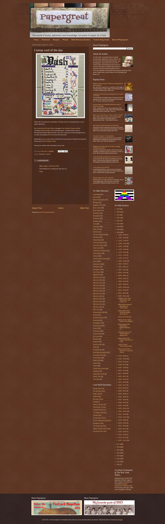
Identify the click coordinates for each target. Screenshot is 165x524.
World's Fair (96, 376)
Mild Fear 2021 (97, 293)
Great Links (96, 248)
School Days (97, 358)
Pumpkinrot (96, 402)
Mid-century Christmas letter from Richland (106, 125)
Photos (65, 40)
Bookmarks (96, 213)
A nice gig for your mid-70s (101, 167)
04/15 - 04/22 (122, 399)
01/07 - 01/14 (122, 440)
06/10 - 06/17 (122, 376)
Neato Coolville (97, 394)
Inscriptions (96, 269)
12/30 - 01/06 (122, 235)
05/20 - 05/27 (122, 385)
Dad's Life (96, 229)
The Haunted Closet (99, 391)
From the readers (98, 245)
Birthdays (96, 202)
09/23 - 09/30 (122, 275)
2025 (118, 212)
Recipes (56, 40)
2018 (118, 232)
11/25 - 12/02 (122, 249)
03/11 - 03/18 (122, 414)
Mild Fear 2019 (97, 288)
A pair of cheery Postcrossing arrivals (125, 345)
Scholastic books (98, 355)
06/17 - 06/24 (122, 373)
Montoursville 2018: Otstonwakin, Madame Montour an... (124, 326)
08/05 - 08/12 (122, 296)
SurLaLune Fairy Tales (100, 431)
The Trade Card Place (99, 426)
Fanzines (95, 232)
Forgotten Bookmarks (99, 410)
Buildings (95, 221)
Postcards (46, 40)
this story (51, 135)
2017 (118, 444)
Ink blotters (96, 266)
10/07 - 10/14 (122, 270)
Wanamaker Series (98, 374)
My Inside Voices (98, 399)
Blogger (120, 520)
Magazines (96, 274)
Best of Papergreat (120, 40)
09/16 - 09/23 (122, 278)
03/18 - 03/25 (122, 411)
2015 (118, 450)
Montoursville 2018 (98, 312)
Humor (95, 261)
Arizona (95, 197)
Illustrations (42, 154)
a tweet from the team (43, 128)
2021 (118, 223)
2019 (118, 229)
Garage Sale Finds (98, 388)
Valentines (96, 371)
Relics (95, 347)
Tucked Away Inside (101, 40)
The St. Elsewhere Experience (102, 420)
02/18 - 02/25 (122, 423)
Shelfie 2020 (97, 360)
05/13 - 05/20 (122, 388)
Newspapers (97, 323)
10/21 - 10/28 (122, 264)
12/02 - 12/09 (122, 246)
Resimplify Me (97, 350)
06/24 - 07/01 (122, 370)
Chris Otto (44, 151)
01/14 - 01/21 (122, 437)
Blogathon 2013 (97, 205)
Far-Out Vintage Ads (99, 234)
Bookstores (96, 218)
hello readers (97, 253)
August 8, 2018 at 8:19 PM (51, 166)
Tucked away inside (99, 368)
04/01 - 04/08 (122, 405)
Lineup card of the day (124, 317)
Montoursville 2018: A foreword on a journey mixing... (125, 350)
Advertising (96, 194)
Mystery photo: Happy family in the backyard (125, 320)
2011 (118, 461)
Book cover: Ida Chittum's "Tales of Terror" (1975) (108, 115)
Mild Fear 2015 (97, 277)
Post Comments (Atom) (47, 212)
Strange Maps (97, 415)
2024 (118, 215)
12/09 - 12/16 (122, 243)
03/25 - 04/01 (122, 408)
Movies (95, 315)
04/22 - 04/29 (122, 397)
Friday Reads (97, 240)
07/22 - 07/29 (122, 359)
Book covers (96, 208)
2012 (118, 458)
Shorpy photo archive (99, 418)
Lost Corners (97, 272)
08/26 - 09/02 (122, 287)
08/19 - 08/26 (122, 290)
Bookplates (96, 216)
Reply (41, 171)
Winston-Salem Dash (47, 130)
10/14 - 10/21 (122, 267)
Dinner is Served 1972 (99, 404)
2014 (118, 453)
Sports (48, 154)
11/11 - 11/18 (122, 255)
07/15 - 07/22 (122, 362)
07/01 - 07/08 (122, 367)
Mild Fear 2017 (97, 283)
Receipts (95, 339)
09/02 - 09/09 (122, 284)
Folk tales (96, 237)
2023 (118, 218)
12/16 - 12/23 (122, 240)
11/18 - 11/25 (122, 252)
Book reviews (97, 210)
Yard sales (96, 379)
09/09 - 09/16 (122, 281)
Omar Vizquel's (66, 128)
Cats (94, 224)
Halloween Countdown (100, 250)
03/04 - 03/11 (122, 417)
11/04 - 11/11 (122, 258)
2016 (118, 447)
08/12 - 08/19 (122, 293)
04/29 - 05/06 (122, 394)
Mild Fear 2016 (97, 280)
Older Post (84, 208)
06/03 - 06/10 (122, 379)
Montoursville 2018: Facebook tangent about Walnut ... (124, 312)
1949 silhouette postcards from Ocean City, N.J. (107, 157)
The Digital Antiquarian (100, 412)
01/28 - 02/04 (122, 431)
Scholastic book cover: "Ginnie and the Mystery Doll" (125, 333)
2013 (118, 455)
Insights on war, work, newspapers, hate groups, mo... (124, 300)
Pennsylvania (97, 325)
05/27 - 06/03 (122, 382)
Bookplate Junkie (98, 423)
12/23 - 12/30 (122, 237)
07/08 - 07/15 (122, 364)
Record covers (97, 344)
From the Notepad (98, 242)
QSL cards (96, 336)
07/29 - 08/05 (122, 356)
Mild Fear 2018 (97, 285)
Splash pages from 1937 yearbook (103, 178)
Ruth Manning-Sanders (80, 40)
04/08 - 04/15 (122, 402)
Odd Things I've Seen (99, 407)
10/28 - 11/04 (122, 261)
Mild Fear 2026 (97, 307)
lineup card (74, 128)
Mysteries (96, 320)
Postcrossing (97, 333)
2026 (118, 209)
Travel (95, 366)
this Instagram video (49, 141)
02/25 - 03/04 (122, 420)
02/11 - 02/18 (122, 426)
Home (36, 40)
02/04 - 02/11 (122, 429)
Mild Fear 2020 (97, 291)
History (95, 256)
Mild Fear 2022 (97, 296)
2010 (118, 464)
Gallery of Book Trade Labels (101, 428)
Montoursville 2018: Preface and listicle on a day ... (125, 340)
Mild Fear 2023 (97, 299)
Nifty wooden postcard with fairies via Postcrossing (124, 306)
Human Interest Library (100, 258)
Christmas (96, 226)
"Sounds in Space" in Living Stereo (103, 136)
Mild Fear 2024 (97, 301)
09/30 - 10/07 (122, 272)
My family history (98, 317)
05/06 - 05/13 (122, 391)
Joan (40, 166)
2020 (118, 226)
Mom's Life (96, 309)
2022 (118, 220)
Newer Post (37, 208)
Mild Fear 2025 (97, 304)
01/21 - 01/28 (122, 434)
